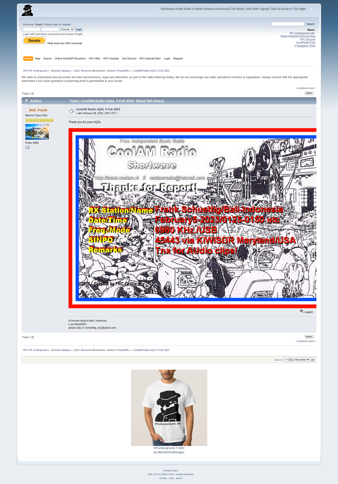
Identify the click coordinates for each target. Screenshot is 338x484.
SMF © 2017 (168, 474)
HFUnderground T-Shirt (169, 448)
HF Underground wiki (302, 33)
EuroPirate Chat (305, 42)
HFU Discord (307, 39)
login (55, 24)
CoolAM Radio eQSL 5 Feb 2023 (98, 109)
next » (312, 88)
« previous (302, 88)
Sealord (111, 70)
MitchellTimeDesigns (170, 452)
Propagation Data (305, 45)
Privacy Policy (170, 470)
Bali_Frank (38, 110)
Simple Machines (185, 474)
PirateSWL (123, 70)
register (66, 24)
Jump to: (278, 359)
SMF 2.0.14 (154, 474)
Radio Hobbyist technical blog (297, 36)
